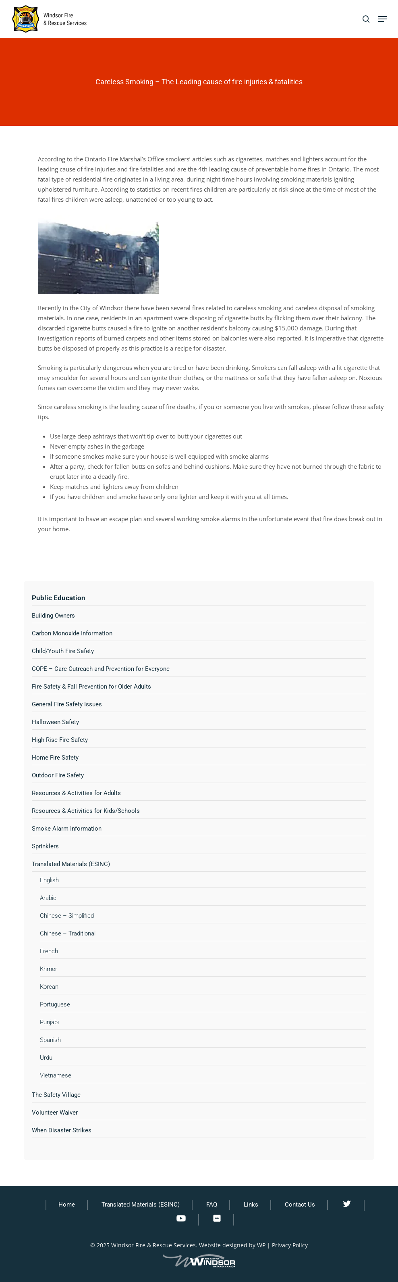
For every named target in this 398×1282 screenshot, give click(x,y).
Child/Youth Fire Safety (63, 651)
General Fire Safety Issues (67, 704)
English (49, 880)
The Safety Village (56, 1094)
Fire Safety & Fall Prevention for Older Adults (91, 686)
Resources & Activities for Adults (76, 793)
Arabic (48, 898)
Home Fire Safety (55, 757)
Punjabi (49, 1022)
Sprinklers (45, 846)
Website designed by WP (232, 1245)
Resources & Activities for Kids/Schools (86, 810)
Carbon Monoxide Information (72, 633)
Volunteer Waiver (55, 1112)
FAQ (211, 1204)
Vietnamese (55, 1075)
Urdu (46, 1057)
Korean (49, 986)
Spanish (50, 1040)
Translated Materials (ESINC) (71, 864)
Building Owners (53, 615)
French (49, 951)
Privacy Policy (290, 1245)
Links (251, 1204)
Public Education (58, 598)
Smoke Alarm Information (67, 828)
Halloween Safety (55, 722)
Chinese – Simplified (67, 915)
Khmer (48, 969)
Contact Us (300, 1204)
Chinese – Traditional (67, 933)
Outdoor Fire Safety (58, 775)
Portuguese (55, 1004)
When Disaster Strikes (61, 1130)
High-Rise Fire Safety (60, 739)
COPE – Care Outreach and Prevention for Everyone (101, 668)
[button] (382, 19)
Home (66, 1204)
